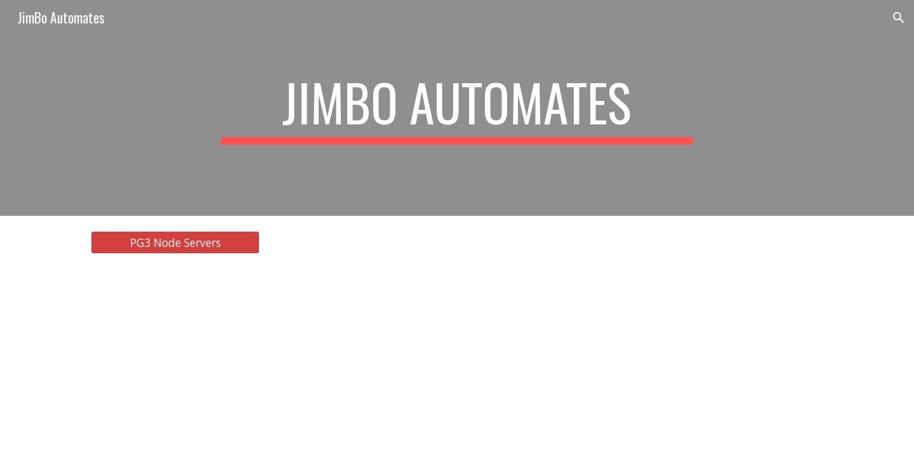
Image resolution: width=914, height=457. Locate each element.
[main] (457, 108)
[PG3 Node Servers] (175, 243)
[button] (899, 18)
